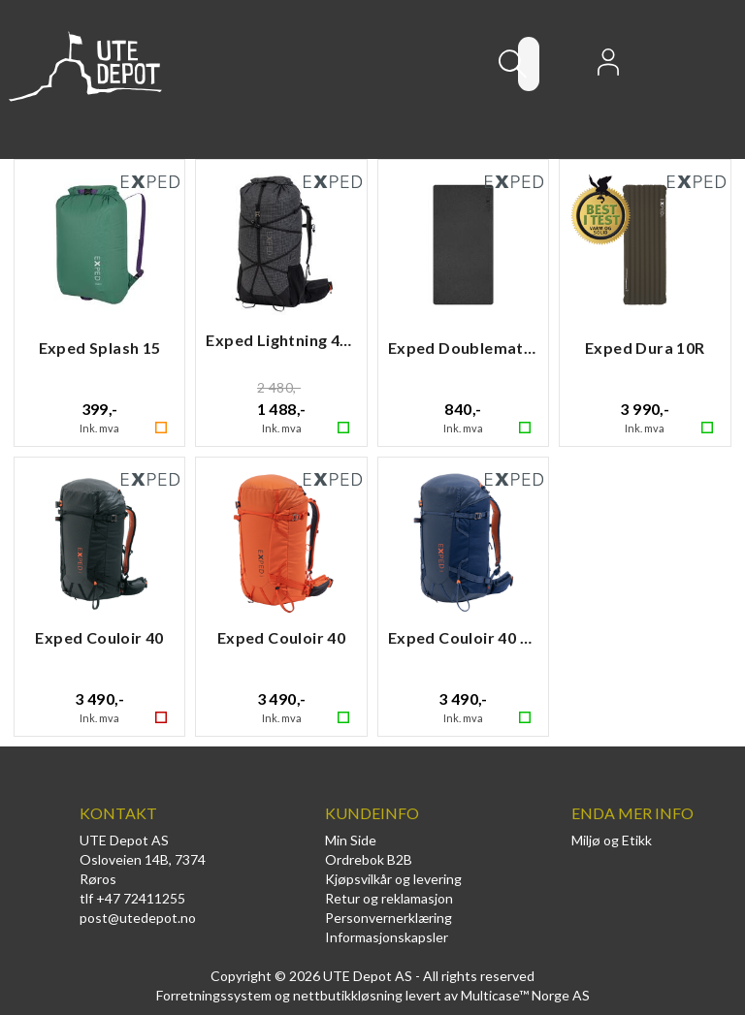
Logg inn (608, 68)
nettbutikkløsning (348, 995)
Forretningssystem (214, 995)
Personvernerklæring (388, 917)
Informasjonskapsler (386, 937)
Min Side (350, 840)
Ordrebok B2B (368, 859)
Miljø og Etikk (611, 840)
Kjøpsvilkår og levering (393, 879)
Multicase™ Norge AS (525, 995)
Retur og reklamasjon (389, 898)
